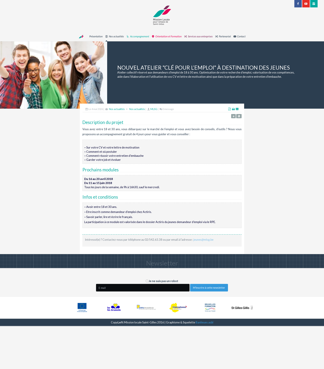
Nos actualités (117, 109)
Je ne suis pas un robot (162, 281)
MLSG (153, 109)
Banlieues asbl (204, 322)
